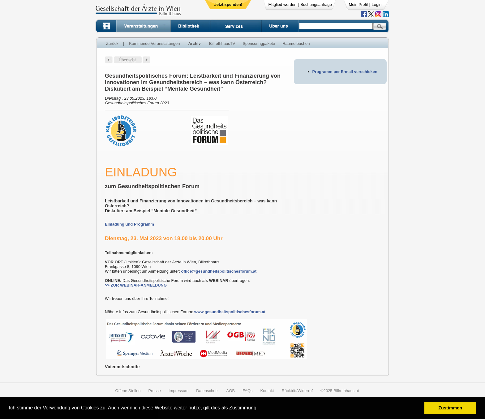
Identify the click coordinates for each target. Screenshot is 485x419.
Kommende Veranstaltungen (154, 43)
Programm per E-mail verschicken (344, 71)
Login (377, 4)
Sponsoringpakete (258, 43)
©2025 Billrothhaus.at (339, 390)
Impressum (178, 390)
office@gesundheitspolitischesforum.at (218, 271)
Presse (154, 390)
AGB (230, 390)
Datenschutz (207, 390)
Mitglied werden (282, 4)
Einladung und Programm (129, 224)
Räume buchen (296, 43)
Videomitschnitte (122, 366)
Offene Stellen (127, 390)
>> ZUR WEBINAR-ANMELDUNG (136, 285)
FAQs (247, 390)
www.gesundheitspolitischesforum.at (229, 311)
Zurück (112, 43)
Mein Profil (358, 4)
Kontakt (267, 390)
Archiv (194, 43)
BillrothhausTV (222, 43)
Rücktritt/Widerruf (297, 390)
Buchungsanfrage (316, 4)
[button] (260, 408)
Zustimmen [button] (450, 407)
